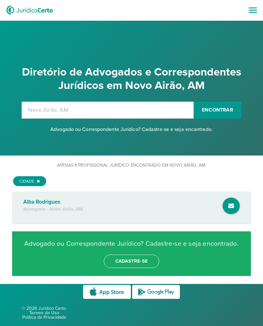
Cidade (29, 181)
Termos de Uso (44, 312)
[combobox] (108, 110)
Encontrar (217, 110)
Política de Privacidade (44, 317)
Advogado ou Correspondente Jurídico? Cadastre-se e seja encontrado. (131, 129)
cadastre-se (131, 261)
